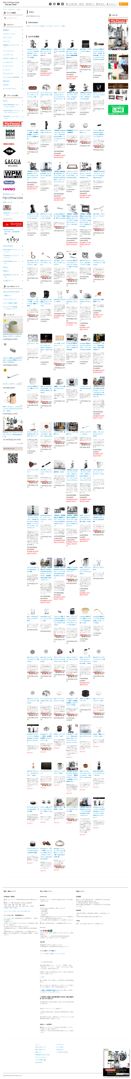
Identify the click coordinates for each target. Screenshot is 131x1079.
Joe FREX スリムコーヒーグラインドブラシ (46, 472)
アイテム (123, 4)
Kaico (19, 9)
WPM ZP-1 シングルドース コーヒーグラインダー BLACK (33, 216)
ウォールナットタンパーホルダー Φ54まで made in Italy (46, 434)
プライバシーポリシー (41, 1057)
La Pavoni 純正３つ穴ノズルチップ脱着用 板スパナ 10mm (59, 216)
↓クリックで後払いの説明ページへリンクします (52, 953)
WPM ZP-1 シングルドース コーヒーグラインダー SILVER (46, 216)
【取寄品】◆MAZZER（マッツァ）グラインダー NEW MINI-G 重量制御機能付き (72, 53)
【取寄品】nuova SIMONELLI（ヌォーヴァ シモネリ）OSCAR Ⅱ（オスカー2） (33, 175)
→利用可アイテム (8, 921)
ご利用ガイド (90, 3)
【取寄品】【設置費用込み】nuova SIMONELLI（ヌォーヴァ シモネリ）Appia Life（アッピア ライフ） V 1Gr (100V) (72, 220)
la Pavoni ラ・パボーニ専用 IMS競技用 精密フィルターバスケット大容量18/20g (33, 134)
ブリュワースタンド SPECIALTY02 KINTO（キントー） (33, 434)
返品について (38, 1052)
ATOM (40, 1062)
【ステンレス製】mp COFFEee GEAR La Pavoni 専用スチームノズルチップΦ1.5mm (12, 360)
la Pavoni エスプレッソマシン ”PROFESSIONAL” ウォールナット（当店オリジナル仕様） (33, 53)
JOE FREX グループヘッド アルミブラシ (98, 216)
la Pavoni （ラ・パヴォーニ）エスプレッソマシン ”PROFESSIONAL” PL (13, 434)
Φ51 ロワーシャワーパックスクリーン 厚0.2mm (46, 659)
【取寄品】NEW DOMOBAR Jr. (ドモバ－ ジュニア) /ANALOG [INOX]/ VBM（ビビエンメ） (85, 811)
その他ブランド (12, 9)
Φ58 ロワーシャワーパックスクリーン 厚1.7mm (99, 262)
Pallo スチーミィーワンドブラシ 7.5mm (45, 262)
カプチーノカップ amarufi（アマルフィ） (85, 301)
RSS (36, 1062)
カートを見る (59, 1047)
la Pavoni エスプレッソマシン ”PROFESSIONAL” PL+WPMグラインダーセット (33, 738)
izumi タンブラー (71, 386)
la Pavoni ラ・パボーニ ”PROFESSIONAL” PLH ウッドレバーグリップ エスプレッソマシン (72, 738)
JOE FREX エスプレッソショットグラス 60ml (46, 618)
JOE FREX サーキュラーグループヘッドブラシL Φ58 (32, 262)
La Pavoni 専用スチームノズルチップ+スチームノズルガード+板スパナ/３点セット (72, 264)
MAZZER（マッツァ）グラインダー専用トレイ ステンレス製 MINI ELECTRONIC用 (59, 853)
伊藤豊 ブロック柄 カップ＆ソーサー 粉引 (60, 388)
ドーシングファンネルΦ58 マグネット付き (46, 700)
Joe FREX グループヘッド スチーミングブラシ (59, 262)
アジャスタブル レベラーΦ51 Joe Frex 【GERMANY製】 (33, 850)
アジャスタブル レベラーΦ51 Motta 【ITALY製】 (33, 809)
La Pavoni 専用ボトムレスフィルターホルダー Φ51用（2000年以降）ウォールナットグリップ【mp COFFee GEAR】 (99, 55)
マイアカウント (111, 3)
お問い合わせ (100, 3)
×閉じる (106, 1049)
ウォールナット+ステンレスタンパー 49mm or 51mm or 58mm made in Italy (46, 347)
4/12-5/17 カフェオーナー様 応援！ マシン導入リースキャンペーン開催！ (46, 26)
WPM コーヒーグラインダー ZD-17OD (59, 51)
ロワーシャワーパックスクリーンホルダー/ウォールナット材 (59, 659)
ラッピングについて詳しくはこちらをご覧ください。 (18, 911)
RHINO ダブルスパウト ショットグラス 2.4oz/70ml (99, 94)
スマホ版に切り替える (62, 1052)
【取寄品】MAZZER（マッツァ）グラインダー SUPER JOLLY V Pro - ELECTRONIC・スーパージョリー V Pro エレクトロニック (33, 521)
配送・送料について (40, 1049)
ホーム (4, 9)
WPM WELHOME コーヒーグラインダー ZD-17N (98, 773)
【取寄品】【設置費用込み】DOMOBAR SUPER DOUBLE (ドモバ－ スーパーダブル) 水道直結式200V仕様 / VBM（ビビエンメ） (46, 574)
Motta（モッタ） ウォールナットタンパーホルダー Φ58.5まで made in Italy (85, 775)
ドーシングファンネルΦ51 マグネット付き (46, 94)
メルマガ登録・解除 (71, 3)
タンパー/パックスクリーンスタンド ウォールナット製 (33, 94)
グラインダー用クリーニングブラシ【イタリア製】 (72, 809)
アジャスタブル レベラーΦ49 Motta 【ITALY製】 (33, 569)
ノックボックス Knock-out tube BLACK (85, 388)
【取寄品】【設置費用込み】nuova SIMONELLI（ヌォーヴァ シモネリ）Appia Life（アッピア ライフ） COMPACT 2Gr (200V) (85, 220)
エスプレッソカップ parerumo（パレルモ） (72, 301)
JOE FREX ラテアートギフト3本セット (85, 51)
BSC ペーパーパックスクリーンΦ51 (59, 700)
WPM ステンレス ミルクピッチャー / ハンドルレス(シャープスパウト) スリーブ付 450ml (72, 621)
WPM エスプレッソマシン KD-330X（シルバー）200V (85, 262)
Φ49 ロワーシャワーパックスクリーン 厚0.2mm (33, 700)
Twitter (110, 11)
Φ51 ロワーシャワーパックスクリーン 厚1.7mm (33, 659)
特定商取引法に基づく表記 (42, 1054)
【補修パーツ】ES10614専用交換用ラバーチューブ (72, 569)
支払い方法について (40, 1047)
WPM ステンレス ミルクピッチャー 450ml (99, 434)
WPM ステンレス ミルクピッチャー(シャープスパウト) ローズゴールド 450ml (13, 408)
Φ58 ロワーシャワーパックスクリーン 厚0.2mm (99, 659)
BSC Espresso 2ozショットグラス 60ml (33, 618)
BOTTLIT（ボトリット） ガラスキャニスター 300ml (33, 773)
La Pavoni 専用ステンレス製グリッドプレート (33, 388)
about (81, 3)
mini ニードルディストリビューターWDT (72, 659)
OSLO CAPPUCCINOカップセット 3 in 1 (85, 736)
